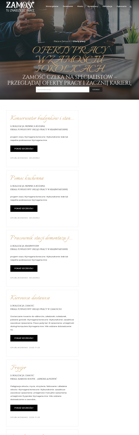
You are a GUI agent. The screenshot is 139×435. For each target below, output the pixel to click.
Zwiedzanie (68, 6)
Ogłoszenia (121, 6)
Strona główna (52, 6)
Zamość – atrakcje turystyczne (20, 431)
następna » (99, 397)
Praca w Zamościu (62, 41)
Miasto (80, 6)
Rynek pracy (93, 6)
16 (88, 397)
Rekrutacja (107, 6)
